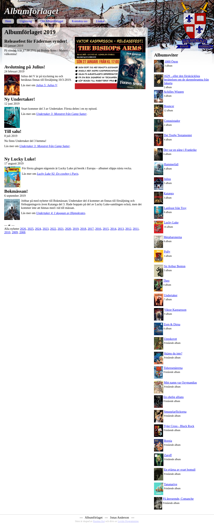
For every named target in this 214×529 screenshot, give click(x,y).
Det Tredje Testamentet (178, 135)
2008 (22, 232)
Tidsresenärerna (172, 368)
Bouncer (169, 106)
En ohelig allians (173, 397)
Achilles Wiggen (174, 91)
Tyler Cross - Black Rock (179, 426)
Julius (167, 179)
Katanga (169, 193)
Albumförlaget (31, 11)
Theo (166, 280)
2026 (23, 228)
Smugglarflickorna (175, 411)
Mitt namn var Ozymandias (180, 382)
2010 (7, 232)
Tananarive (170, 484)
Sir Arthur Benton (174, 266)
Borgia (168, 440)
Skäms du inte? (173, 353)
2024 (38, 228)
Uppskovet (170, 338)
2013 (121, 228)
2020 (68, 228)
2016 (98, 228)
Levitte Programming (128, 521)
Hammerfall (171, 164)
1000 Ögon (171, 61)
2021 (61, 228)
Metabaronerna (173, 237)
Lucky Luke (171, 222)
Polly (167, 251)
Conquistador (172, 120)
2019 (76, 228)
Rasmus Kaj (99, 521)
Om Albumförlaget (51, 21)
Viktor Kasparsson (175, 309)
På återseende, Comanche (178, 498)
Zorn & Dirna (172, 324)
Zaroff (168, 455)
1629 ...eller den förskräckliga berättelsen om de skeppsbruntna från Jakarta (186, 79)
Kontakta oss (80, 21)
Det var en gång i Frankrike (180, 150)
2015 (106, 228)
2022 (53, 228)
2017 (91, 228)
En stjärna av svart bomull (179, 469)
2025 (31, 228)
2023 (46, 228)
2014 (113, 228)
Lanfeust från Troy (175, 208)
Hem (8, 21)
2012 (128, 228)
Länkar (100, 21)
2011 (136, 228)
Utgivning (26, 21)
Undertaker (170, 295)
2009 (15, 232)
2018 (83, 228)
